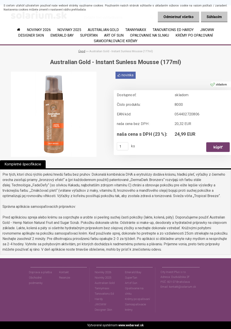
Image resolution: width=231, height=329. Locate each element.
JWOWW (207, 30)
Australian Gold (103, 30)
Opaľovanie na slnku (149, 35)
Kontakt (64, 272)
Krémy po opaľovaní (194, 35)
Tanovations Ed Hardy (173, 30)
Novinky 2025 (69, 30)
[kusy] (122, 146)
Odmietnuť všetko (178, 17)
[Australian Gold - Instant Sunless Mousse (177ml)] (53, 73)
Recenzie (64, 277)
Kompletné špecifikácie (22, 164)
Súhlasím (214, 17)
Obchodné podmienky (36, 280)
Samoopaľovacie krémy (115, 41)
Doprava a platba (40, 272)
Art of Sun (114, 35)
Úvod (81, 51)
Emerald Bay (62, 35)
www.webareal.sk (131, 325)
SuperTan (89, 35)
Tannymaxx (135, 30)
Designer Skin (31, 35)
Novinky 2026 (39, 30)
